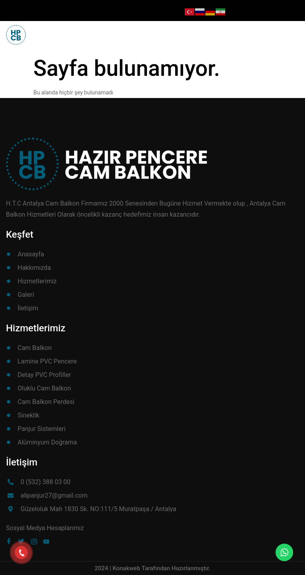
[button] (285, 31)
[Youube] (47, 541)
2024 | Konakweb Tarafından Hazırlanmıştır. (152, 568)
